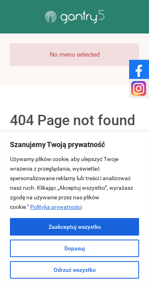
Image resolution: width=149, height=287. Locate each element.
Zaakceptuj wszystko (74, 227)
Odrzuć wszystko (75, 270)
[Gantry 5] (74, 17)
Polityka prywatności (56, 207)
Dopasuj (74, 248)
